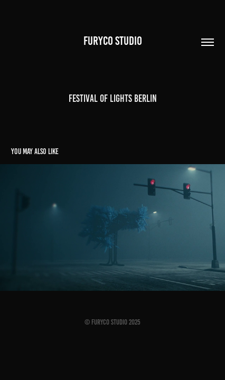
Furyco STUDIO (112, 41)
